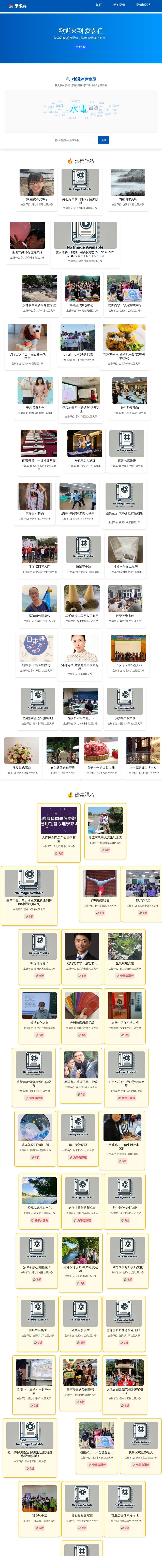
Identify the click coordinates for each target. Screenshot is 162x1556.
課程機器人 (143, 5)
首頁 (99, 5)
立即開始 (81, 47)
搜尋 (103, 140)
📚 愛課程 (17, 6)
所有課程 (119, 5)
